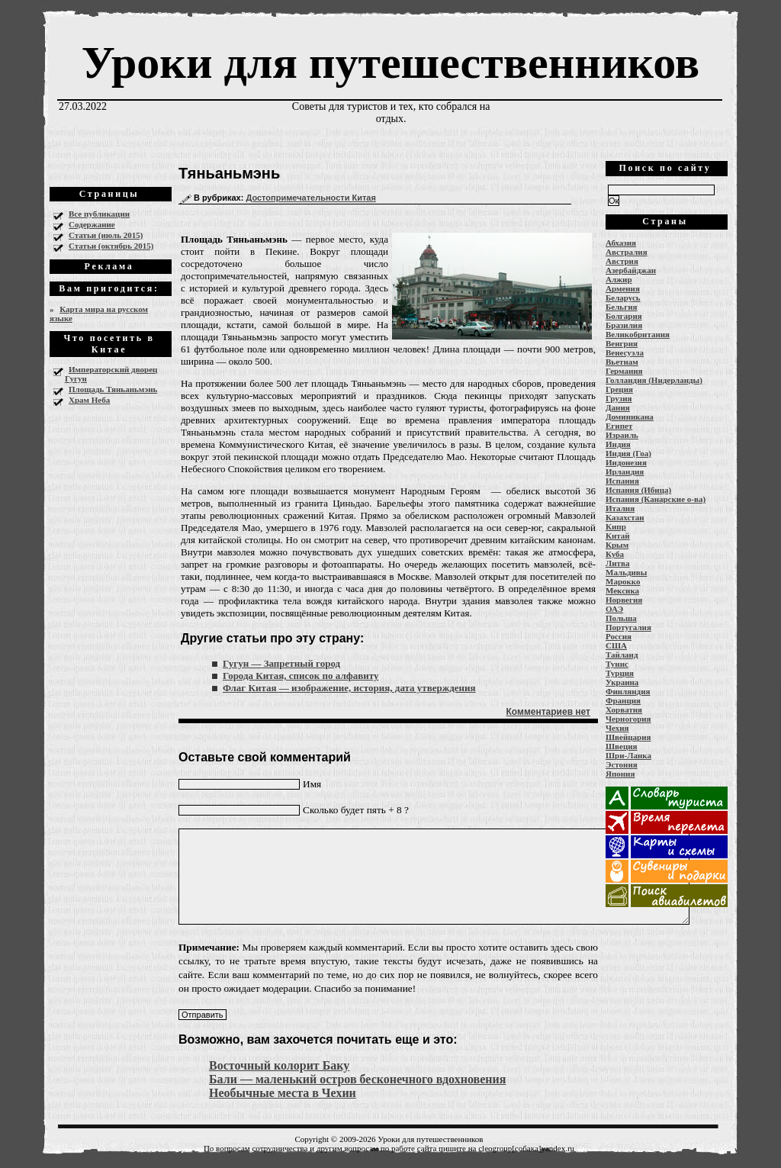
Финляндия (628, 691)
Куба (615, 553)
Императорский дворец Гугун (111, 374)
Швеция (622, 746)
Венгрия (622, 343)
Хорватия (624, 709)
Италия (620, 508)
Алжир (619, 279)
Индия (618, 444)
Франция (623, 700)
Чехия (617, 727)
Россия (619, 636)
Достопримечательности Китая (310, 197)
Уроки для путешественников (390, 62)
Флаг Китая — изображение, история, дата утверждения (349, 687)
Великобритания (638, 334)
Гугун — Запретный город (281, 663)
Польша (621, 618)
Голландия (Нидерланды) (654, 380)
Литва (617, 563)
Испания (622, 480)
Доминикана (630, 416)
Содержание (92, 224)
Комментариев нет (548, 711)
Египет (619, 425)
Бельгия (621, 306)
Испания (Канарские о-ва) (655, 499)
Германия (624, 370)
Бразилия (624, 325)
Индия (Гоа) (628, 453)
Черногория (628, 718)
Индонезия (626, 462)
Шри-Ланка (628, 755)
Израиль (622, 434)
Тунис (617, 663)
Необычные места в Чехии (282, 1092)
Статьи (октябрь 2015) (111, 245)
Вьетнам (622, 361)
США (616, 645)
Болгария (624, 315)
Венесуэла (625, 352)
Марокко (623, 581)
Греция (619, 389)
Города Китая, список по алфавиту (300, 675)
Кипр (616, 526)
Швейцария (628, 737)
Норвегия (624, 599)
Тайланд (622, 654)
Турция (620, 672)
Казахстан (625, 517)
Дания (618, 407)
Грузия (619, 398)
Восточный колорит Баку (279, 1065)
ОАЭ (614, 608)
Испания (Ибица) (638, 489)
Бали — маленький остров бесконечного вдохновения (357, 1079)
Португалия (628, 627)
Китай (618, 535)
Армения (623, 288)
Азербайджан (631, 270)
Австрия (622, 260)
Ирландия (625, 471)
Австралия (627, 251)
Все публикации (99, 213)
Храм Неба (89, 399)
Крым (617, 544)
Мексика (622, 590)
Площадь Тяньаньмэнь (113, 389)
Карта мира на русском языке (99, 313)
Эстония (622, 764)
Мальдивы (626, 572)
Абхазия (621, 242)
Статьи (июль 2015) (106, 235)
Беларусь (623, 297)
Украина (622, 682)
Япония (620, 773)
